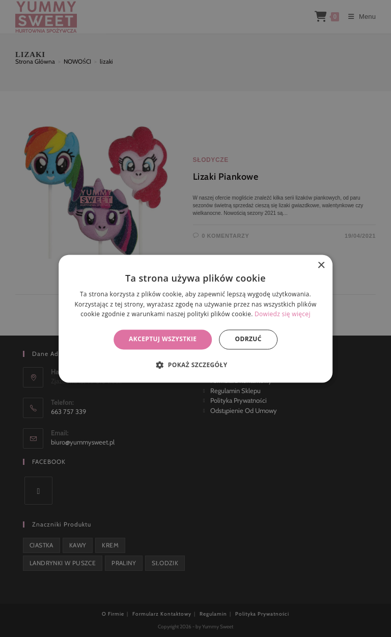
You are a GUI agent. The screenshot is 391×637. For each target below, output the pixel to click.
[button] (195, 364)
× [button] (321, 265)
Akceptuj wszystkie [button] (163, 339)
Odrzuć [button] (248, 339)
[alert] (195, 318)
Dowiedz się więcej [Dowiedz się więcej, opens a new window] (283, 314)
